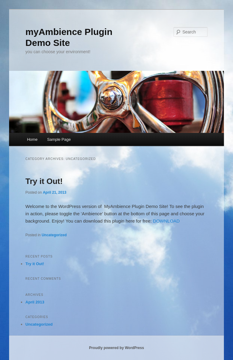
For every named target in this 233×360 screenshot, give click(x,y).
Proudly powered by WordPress (116, 348)
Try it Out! (44, 181)
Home (32, 139)
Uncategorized (54, 235)
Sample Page (59, 139)
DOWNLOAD (166, 220)
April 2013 (34, 302)
